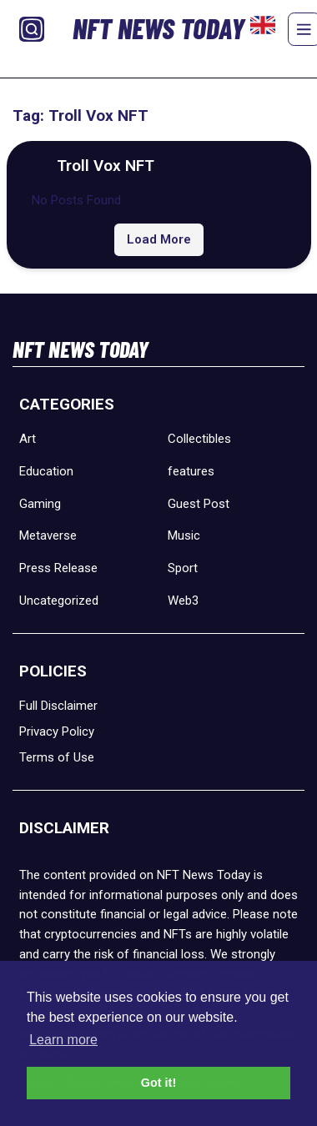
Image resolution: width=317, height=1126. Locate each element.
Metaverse (48, 535)
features (191, 471)
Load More (159, 239)
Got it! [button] (158, 1082)
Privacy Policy (56, 731)
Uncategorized (58, 600)
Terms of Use (56, 757)
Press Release (58, 568)
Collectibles (199, 438)
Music (184, 535)
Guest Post (198, 503)
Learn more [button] (63, 1040)
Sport (183, 568)
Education (46, 471)
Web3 (183, 600)
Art (27, 438)
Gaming (40, 503)
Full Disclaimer (58, 705)
